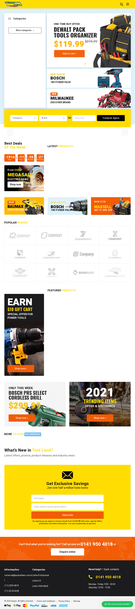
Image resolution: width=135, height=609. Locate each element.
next (124, 132)
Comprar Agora (111, 118)
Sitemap (76, 601)
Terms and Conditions (46, 601)
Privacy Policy (64, 601)
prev (10, 132)
